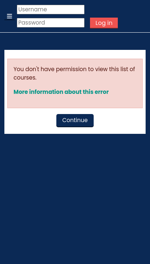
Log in (103, 23)
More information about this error (61, 92)
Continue (74, 120)
